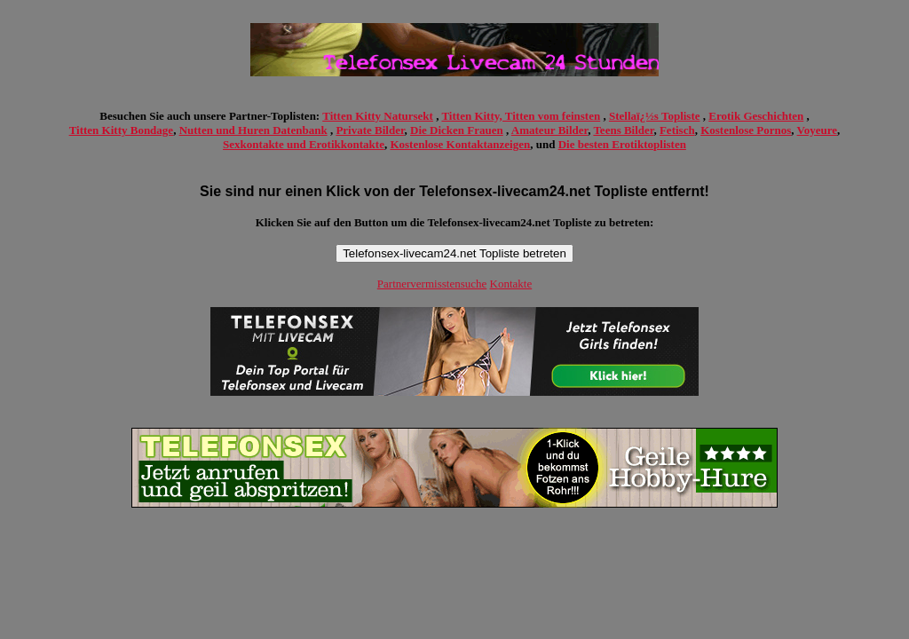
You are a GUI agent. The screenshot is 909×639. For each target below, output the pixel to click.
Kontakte (511, 283)
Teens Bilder (623, 130)
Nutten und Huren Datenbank (253, 130)
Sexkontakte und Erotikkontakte (303, 144)
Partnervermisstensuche (431, 283)
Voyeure (817, 130)
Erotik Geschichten (755, 115)
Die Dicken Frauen (456, 130)
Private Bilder (370, 130)
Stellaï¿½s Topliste (654, 115)
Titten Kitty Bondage (121, 130)
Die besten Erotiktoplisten (622, 144)
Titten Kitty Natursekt (377, 115)
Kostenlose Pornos (745, 130)
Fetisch (677, 130)
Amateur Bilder (549, 130)
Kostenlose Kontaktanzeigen (460, 144)
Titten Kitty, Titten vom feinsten (520, 115)
